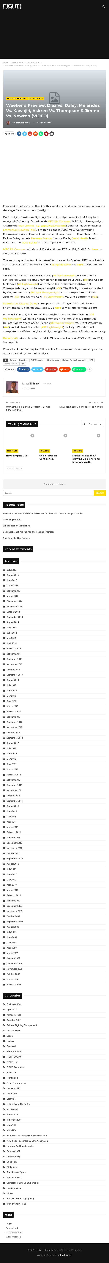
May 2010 (11, 880)
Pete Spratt (29, 242)
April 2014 (12, 643)
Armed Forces (14, 1015)
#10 (58, 288)
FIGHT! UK (12, 1072)
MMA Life (44, 451)
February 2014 (14, 648)
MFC (91, 360)
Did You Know (13, 1030)
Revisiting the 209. (12, 519)
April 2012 (12, 764)
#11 (86, 279)
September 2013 (15, 675)
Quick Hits (12, 1162)
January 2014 (13, 654)
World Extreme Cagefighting (21, 1198)
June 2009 (12, 937)
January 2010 (13, 900)
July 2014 (11, 627)
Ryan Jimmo (25, 225)
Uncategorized (14, 1188)
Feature (10, 1041)
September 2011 (15, 801)
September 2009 (15, 921)
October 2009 (13, 916)
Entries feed (12, 1228)
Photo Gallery (13, 1156)
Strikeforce (36, 98)
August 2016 (13, 575)
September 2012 (15, 738)
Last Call (11, 1099)
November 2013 (14, 664)
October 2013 (13, 669)
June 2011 (12, 811)
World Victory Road (16, 1204)
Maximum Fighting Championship (74, 360)
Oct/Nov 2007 (13, 1151)
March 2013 (12, 706)
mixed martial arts (11, 364)
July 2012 (11, 748)
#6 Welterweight (64, 275)
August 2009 (13, 927)
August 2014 (13, 622)
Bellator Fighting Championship (18, 98)
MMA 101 (11, 1125)
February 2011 (14, 832)
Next (19, 468)
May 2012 (11, 759)
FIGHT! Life (12, 451)
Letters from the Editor (18, 1104)
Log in (9, 1223)
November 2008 (14, 969)
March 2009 (12, 953)
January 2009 (13, 958)
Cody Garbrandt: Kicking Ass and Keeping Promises (28, 532)
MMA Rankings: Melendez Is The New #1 (81, 406)
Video (10, 1193)
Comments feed (14, 1232)
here (95, 249)
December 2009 (14, 906)
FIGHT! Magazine (37, 360)
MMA (23, 364)
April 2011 (12, 822)
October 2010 (13, 853)
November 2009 (14, 911)
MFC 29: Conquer (59, 221)
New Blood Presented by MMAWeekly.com (28, 1141)
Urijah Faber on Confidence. (16, 526)
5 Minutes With (14, 1004)
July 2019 (11, 570)
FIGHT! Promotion (16, 1067)
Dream (10, 1036)
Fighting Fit (12, 1078)
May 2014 (11, 638)
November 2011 (14, 790)
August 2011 (13, 806)
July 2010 (11, 869)
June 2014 (12, 633)
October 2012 (13, 732)
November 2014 (14, 606)
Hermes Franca (41, 238)
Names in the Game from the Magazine (27, 1135)
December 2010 (14, 843)
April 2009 (12, 948)
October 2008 (13, 974)
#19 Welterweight (62, 322)
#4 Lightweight (53, 296)
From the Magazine (17, 1083)
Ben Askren (23, 360)
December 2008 (14, 963)
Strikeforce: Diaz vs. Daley (20, 303)
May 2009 (11, 942)
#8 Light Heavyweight (44, 292)
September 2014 (15, 617)
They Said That (14, 1177)
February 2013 (14, 711)
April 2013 (12, 701)
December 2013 (14, 659)
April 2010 (12, 885)
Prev (10, 468)
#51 (16, 296)
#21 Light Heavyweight (51, 225)
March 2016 (12, 585)
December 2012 (14, 722)
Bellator (13, 360)
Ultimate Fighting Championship (22, 1183)
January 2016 (13, 591)
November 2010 (14, 848)
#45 (6, 327)
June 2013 (12, 690)
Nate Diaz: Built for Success (16, 538)
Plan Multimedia (63, 1255)
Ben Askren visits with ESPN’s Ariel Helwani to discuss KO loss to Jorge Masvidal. (43, 513)
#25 (32, 229)
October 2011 (13, 795)
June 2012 (12, 753)
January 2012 (13, 780)
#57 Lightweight (52, 327)
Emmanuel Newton (16, 229)
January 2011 (13, 837)
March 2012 (12, 769)
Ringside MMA (61, 264)
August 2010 (13, 864)
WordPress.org (13, 1237)
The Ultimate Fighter (17, 1172)
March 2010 (12, 890)
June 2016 (12, 580)
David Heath (79, 238)
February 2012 (14, 774)
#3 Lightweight (28, 283)
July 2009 (11, 932)
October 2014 (13, 612)
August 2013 (13, 680)
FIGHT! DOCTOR (14, 1057)
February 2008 (14, 984)
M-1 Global (12, 1109)
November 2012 (14, 727)
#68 (94, 296)
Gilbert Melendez (53, 360)
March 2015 (12, 596)
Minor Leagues (14, 1120)
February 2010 (14, 895)
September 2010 (15, 858)
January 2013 (13, 717)
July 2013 (11, 685)
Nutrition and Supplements (20, 1146)
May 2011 (11, 816)
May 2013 (11, 696)
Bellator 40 (10, 338)
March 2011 (12, 827)
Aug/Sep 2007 (14, 1020)
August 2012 (13, 743)
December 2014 (14, 601)
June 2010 (12, 874)
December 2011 (14, 785)
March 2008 (12, 979)
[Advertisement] (54, 36)
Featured (11, 1046)
